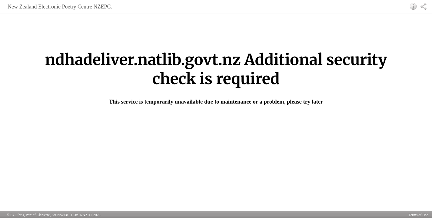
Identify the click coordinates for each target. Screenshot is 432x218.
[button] (413, 6)
